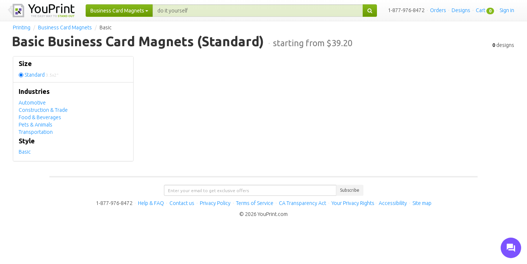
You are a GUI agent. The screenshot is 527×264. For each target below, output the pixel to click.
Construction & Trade (43, 110)
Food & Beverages (40, 117)
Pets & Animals (35, 125)
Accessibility (393, 203)
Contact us (181, 203)
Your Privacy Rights (353, 203)
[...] (258, 10)
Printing (21, 27)
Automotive (32, 103)
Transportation (36, 132)
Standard (42, 75)
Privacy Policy (215, 203)
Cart (480, 10)
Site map (421, 203)
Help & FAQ (151, 203)
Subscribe (349, 190)
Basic (25, 152)
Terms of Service (254, 203)
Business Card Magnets (65, 27)
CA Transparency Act (302, 203)
